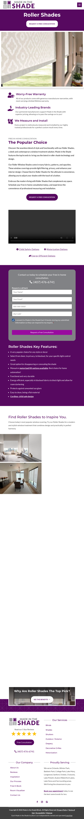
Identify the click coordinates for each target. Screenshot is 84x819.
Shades (49, 730)
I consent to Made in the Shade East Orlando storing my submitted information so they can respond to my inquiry (42, 321)
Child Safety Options (29, 249)
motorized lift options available (34, 368)
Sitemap (49, 813)
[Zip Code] (42, 313)
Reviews (14, 772)
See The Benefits (41, 699)
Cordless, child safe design (22, 396)
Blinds (48, 725)
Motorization (51, 753)
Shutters (49, 734)
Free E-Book (15, 786)
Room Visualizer (17, 790)
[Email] (42, 299)
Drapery (49, 743)
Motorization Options (57, 249)
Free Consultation (24, 742)
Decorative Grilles (53, 748)
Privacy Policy (62, 810)
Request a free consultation (42, 24)
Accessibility (40, 813)
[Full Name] (42, 292)
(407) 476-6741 (44, 282)
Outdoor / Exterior (54, 739)
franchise (68, 815)
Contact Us (15, 795)
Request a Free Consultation (42, 197)
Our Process (15, 781)
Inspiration (15, 777)
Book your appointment (53, 791)
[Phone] (42, 306)
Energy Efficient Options (43, 256)
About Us (14, 768)
